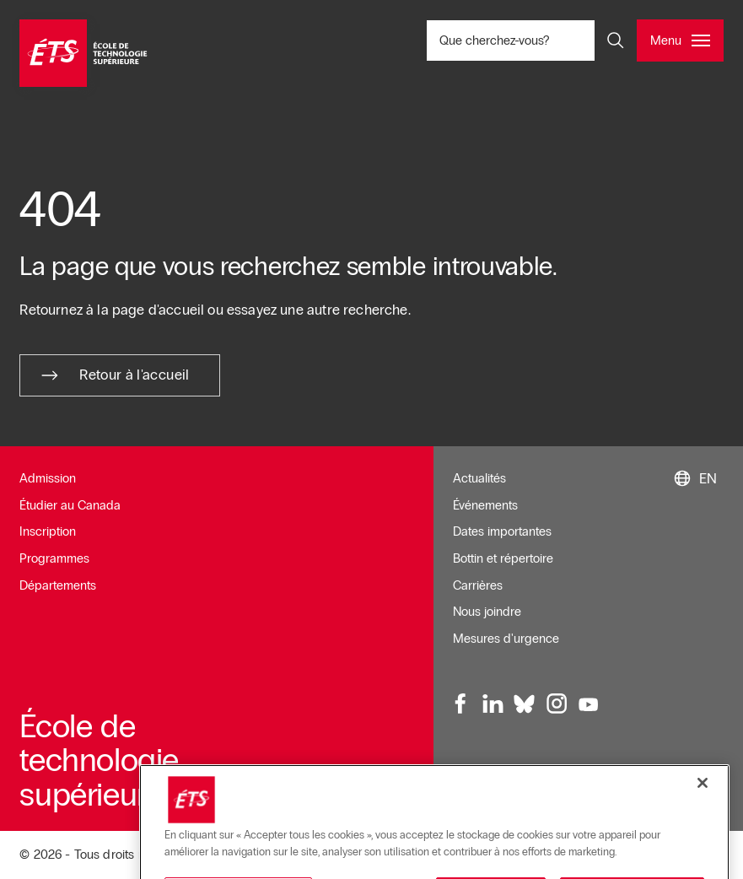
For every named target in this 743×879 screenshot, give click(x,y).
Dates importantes (502, 531)
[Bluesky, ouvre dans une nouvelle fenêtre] (525, 704)
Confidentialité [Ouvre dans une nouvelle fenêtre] (567, 797)
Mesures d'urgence (506, 638)
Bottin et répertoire (503, 558)
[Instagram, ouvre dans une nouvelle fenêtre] (556, 704)
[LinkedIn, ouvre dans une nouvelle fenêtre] (492, 704)
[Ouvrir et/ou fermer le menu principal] (680, 40)
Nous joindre (487, 611)
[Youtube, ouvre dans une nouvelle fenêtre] (588, 704)
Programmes (54, 558)
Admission (47, 478)
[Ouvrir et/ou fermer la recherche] (616, 40)
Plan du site (484, 797)
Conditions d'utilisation (573, 771)
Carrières (478, 585)
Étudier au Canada (70, 505)
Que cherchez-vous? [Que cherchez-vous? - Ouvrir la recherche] (538, 40)
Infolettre (476, 771)
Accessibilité (679, 771)
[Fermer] (702, 855)
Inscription (47, 531)
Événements (485, 505)
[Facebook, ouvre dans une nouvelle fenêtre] (461, 704)
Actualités (479, 478)
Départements (57, 585)
